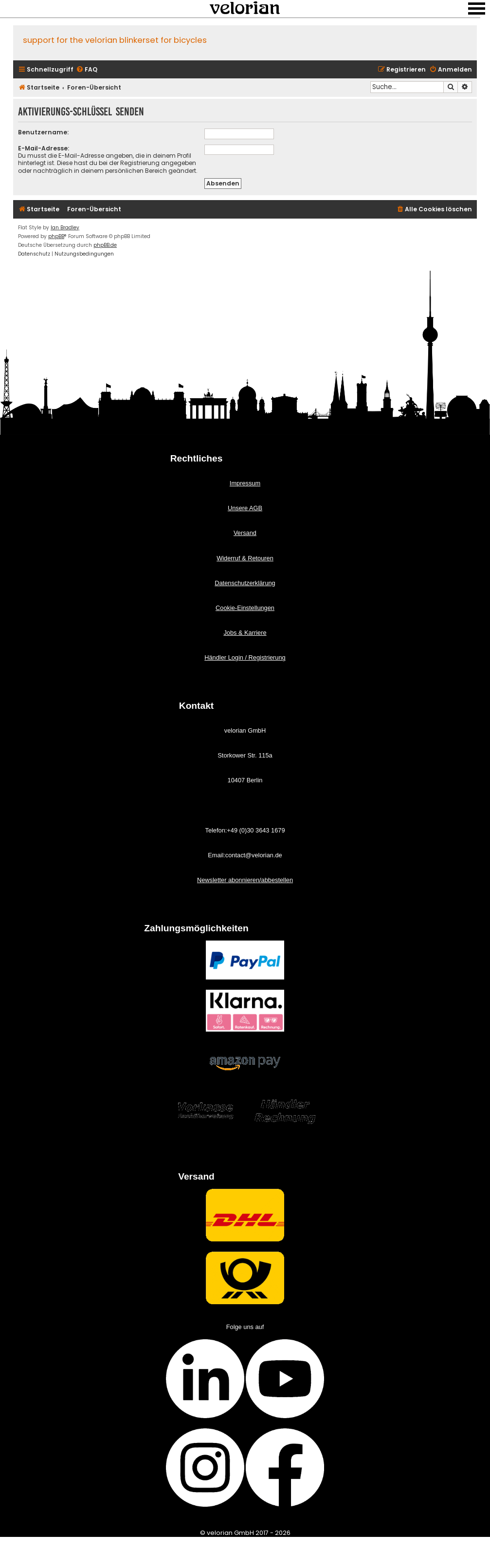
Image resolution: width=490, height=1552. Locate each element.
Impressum (245, 483)
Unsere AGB (245, 508)
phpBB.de (105, 245)
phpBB (56, 236)
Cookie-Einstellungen (245, 607)
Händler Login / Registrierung (244, 657)
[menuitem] (86, 69)
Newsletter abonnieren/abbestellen (245, 880)
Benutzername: (43, 132)
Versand (245, 532)
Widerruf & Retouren (245, 558)
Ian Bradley (65, 227)
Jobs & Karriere (244, 632)
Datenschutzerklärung (245, 583)
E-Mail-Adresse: (43, 148)
